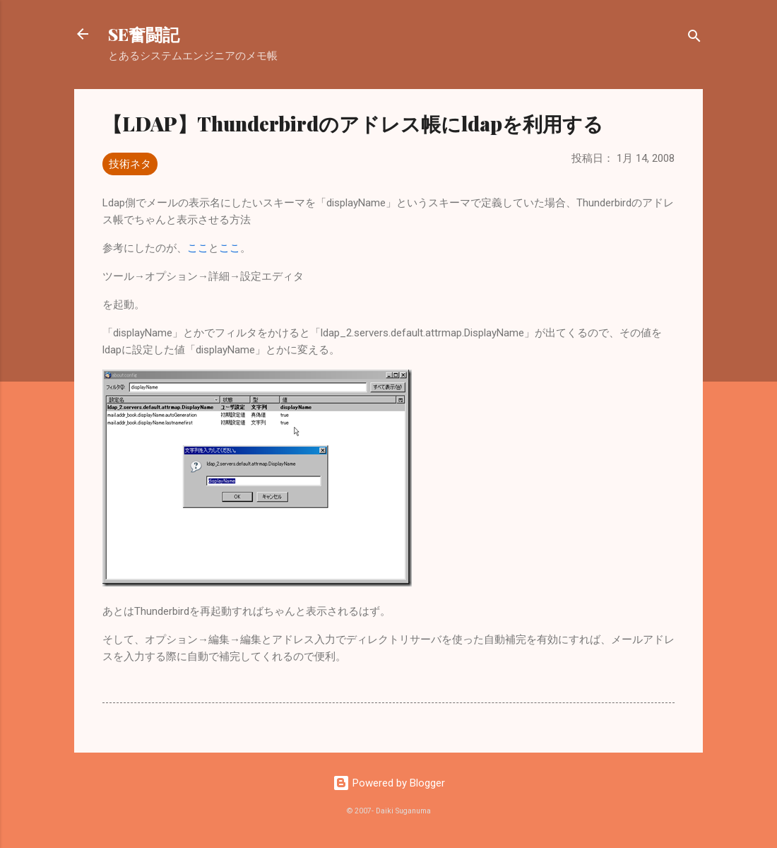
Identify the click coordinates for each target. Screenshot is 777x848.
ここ (197, 248)
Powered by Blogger (389, 783)
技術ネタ (130, 164)
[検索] (694, 38)
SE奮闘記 (143, 34)
